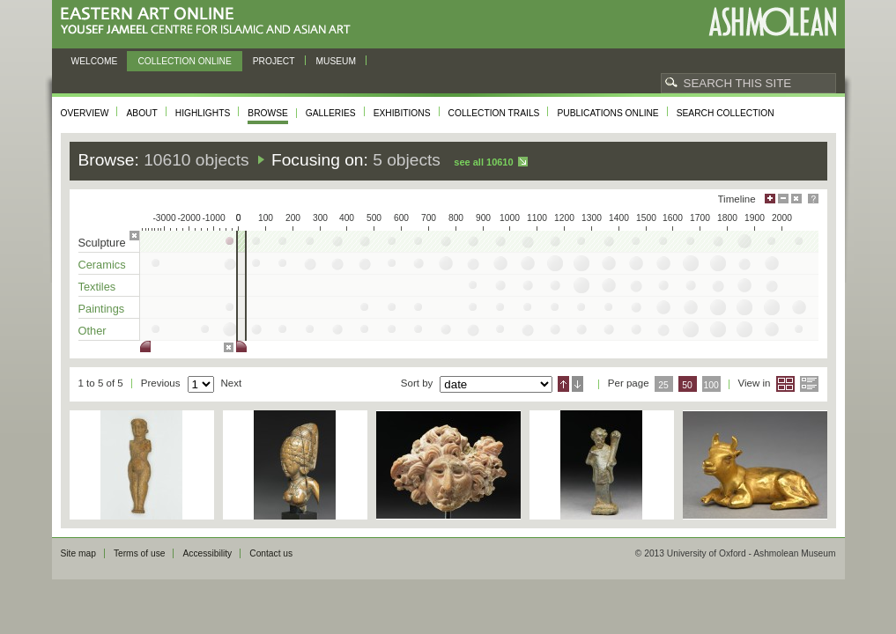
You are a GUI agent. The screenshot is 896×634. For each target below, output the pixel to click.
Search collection (725, 113)
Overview (85, 113)
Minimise (783, 198)
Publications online (607, 113)
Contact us (270, 553)
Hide (796, 198)
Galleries (331, 113)
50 (687, 385)
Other (92, 330)
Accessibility (207, 553)
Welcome (94, 61)
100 (710, 385)
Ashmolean (772, 21)
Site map (78, 553)
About (141, 113)
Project (274, 61)
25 (663, 385)
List (809, 384)
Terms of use (140, 553)
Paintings (101, 308)
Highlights (203, 113)
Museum (336, 61)
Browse (268, 113)
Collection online (184, 61)
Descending (577, 384)
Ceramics (102, 264)
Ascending (563, 384)
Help (813, 198)
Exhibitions (402, 113)
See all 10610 (483, 162)
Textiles (97, 286)
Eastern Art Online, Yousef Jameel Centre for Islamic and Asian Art (210, 21)
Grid (785, 384)
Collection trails (494, 113)
